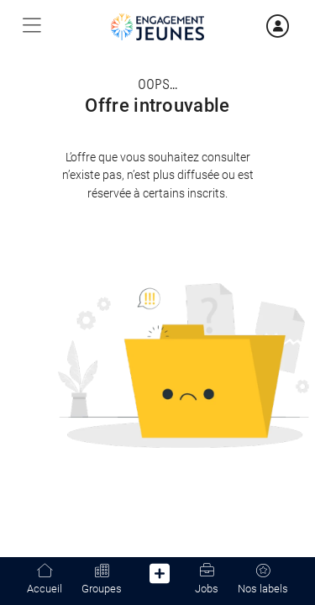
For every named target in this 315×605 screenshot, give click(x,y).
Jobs (206, 579)
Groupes (101, 579)
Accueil (44, 579)
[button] (160, 576)
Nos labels (263, 579)
